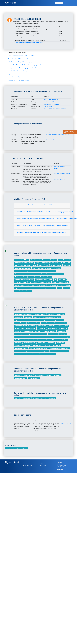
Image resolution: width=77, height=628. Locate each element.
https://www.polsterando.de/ (51, 99)
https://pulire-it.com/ (51, 140)
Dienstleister (43, 465)
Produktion (42, 462)
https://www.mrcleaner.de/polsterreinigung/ (55, 108)
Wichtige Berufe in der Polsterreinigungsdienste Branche (22, 68)
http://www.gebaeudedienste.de (62, 173)
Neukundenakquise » (10, 9)
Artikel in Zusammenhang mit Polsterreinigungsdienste (22, 62)
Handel (41, 463)
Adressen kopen (60, 469)
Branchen (58, 3)
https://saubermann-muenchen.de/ (53, 104)
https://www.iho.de (66, 423)
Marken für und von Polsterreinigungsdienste (19, 59)
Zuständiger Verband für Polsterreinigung (18, 80)
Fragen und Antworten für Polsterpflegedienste (20, 74)
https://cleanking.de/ (49, 106)
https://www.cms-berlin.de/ (53, 132)
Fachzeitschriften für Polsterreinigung (17, 71)
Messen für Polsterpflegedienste (16, 77)
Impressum (71, 3)
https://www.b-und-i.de (59, 179)
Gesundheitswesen (27, 465)
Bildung (24, 463)
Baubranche (25, 462)
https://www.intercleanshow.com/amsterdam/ (58, 134)
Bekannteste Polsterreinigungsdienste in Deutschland (21, 55)
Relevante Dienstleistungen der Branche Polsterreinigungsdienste (24, 65)
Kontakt (66, 3)
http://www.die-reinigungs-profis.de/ (53, 102)
